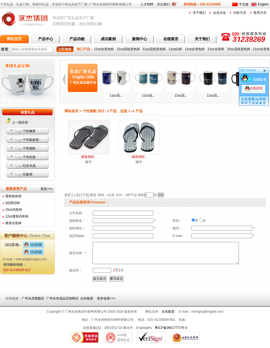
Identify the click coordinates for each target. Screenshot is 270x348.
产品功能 (77, 39)
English (263, 4)
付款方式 (239, 13)
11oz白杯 (175, 49)
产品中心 (45, 39)
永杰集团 (86, 298)
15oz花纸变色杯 (239, 49)
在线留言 (170, 39)
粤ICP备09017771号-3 (171, 328)
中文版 (244, 4)
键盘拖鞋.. (88, 157)
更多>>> (46, 189)
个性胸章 (29, 131)
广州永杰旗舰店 (33, 298)
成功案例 (108, 39)
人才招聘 (146, 4)
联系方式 (260, 13)
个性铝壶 (29, 157)
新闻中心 (139, 39)
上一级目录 (20, 122)
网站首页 (14, 39)
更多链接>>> (106, 298)
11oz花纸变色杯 (129, 49)
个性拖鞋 (29, 148)
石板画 (27, 174)
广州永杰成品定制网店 (62, 298)
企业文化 (219, 13)
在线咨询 (253, 88)
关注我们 (165, 4)
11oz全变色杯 (104, 49)
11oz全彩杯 (216, 49)
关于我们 (199, 13)
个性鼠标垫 (31, 140)
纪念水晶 (29, 166)
